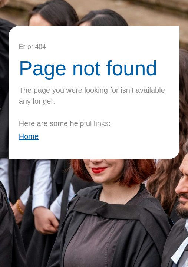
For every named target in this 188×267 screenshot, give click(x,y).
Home (29, 136)
